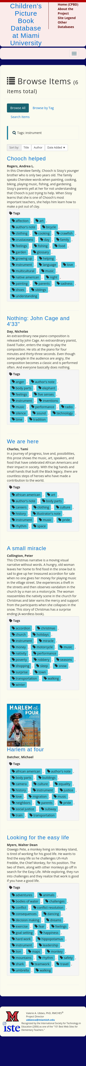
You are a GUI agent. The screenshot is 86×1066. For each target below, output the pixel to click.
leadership (48, 945)
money (19, 647)
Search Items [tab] (20, 117)
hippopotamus (50, 939)
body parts (21, 388)
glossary (41, 252)
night (51, 277)
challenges (55, 901)
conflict (19, 907)
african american (26, 495)
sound (39, 413)
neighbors (21, 803)
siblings (38, 290)
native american (25, 277)
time (17, 419)
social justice (23, 809)
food (60, 246)
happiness (49, 932)
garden (19, 252)
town (40, 672)
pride (64, 520)
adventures (22, 895)
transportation (24, 678)
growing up (22, 258)
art (40, 221)
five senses (44, 394)
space (39, 526)
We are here (23, 441)
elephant (46, 388)
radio (67, 407)
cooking (42, 233)
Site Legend (67, 18)
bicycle (49, 227)
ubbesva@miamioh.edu (40, 1019)
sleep (42, 666)
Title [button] (26, 147)
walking (51, 678)
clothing (19, 233)
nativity (19, 653)
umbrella (20, 970)
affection (20, 221)
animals (47, 895)
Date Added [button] (55, 147)
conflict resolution (48, 907)
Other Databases (66, 24)
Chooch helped (26, 158)
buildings (47, 777)
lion (16, 951)
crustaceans (22, 239)
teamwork (40, 964)
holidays (41, 634)
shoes (18, 290)
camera (19, 784)
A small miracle (26, 548)
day (44, 239)
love (68, 265)
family (62, 239)
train (17, 815)
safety (66, 958)
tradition (37, 419)
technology (63, 413)
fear (39, 926)
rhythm (19, 526)
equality (62, 784)
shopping (20, 666)
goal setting (22, 932)
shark (18, 964)
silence (19, 413)
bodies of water (25, 901)
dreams (53, 920)
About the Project (65, 11)
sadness (64, 283)
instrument (22, 265)
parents (42, 283)
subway (48, 809)
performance (42, 407)
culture (63, 507)
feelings (19, 246)
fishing (41, 246)
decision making (25, 920)
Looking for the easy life (38, 837)
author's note (23, 227)
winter (18, 685)
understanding (24, 296)
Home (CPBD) (68, 4)
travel (62, 964)
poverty (19, 659)
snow (60, 666)
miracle (46, 641)
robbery (41, 659)
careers (19, 507)
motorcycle (43, 647)
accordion (21, 628)
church (19, 634)
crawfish (65, 233)
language (47, 265)
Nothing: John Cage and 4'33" (38, 321)
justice (66, 790)
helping (46, 258)
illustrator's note (47, 513)
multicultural (23, 271)
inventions (48, 400)
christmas (46, 628)
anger (18, 381)
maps (34, 951)
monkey (55, 951)
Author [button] (38, 147)
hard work (21, 939)
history (19, 513)
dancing (51, 914)
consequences (24, 914)
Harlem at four (25, 749)
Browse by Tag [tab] (43, 108)
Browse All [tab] (17, 108)
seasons (64, 659)
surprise (20, 672)
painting (20, 283)
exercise (20, 926)
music (47, 271)
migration (38, 796)
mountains (21, 958)
